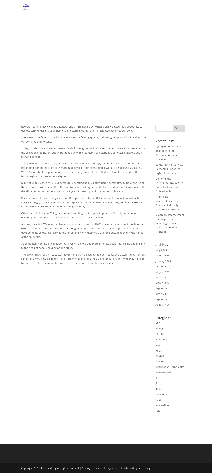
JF (156, 378)
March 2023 (162, 255)
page (158, 388)
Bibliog (159, 328)
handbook (161, 339)
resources (161, 394)
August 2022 (162, 272)
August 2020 (162, 304)
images (159, 356)
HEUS (158, 350)
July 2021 (160, 294)
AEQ (157, 323)
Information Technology (169, 367)
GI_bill (159, 334)
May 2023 (161, 250)
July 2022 (160, 277)
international (163, 372)
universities (162, 405)
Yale (157, 410)
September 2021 (165, 288)
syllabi (159, 399)
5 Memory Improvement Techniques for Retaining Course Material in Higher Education (169, 223)
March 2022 (162, 283)
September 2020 (165, 299)
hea (157, 345)
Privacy (86, 468)
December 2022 (164, 266)
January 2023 (163, 261)
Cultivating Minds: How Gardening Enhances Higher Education (169, 169)
